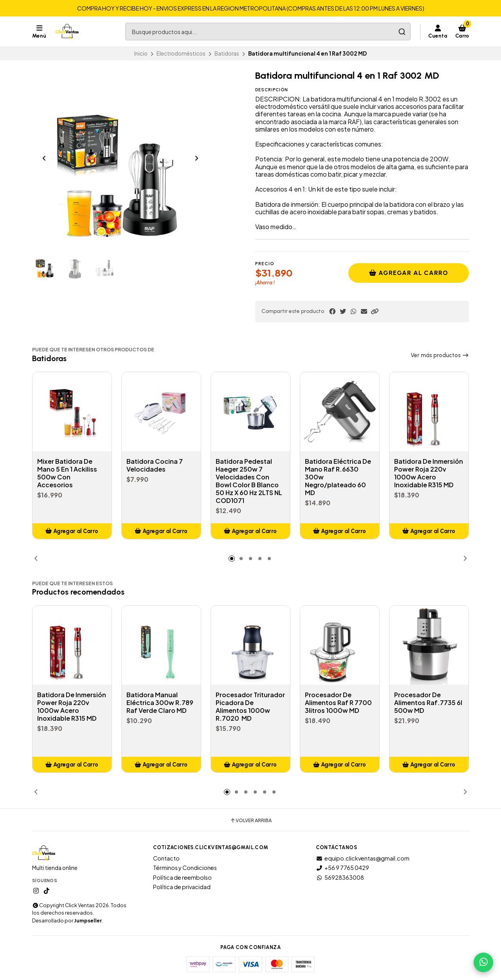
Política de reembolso (182, 877)
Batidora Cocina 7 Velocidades (154, 465)
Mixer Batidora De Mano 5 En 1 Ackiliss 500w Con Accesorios (67, 473)
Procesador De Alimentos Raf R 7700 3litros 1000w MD (338, 702)
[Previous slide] (44, 158)
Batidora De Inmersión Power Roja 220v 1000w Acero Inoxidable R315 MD (428, 473)
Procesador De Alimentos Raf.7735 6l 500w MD (428, 702)
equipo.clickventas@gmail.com (362, 858)
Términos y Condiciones (185, 867)
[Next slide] (196, 158)
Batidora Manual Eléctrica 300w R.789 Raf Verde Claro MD (159, 702)
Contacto (166, 858)
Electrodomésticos (181, 53)
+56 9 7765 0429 (342, 867)
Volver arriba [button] (251, 820)
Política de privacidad (182, 887)
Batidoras (226, 53)
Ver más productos (440, 355)
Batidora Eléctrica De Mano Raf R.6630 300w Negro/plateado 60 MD (338, 477)
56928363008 (340, 877)
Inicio (141, 53)
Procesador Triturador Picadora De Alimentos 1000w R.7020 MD (250, 706)
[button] (374, 311)
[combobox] (268, 31)
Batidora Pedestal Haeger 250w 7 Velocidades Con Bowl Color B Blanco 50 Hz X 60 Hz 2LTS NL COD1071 (249, 480)
